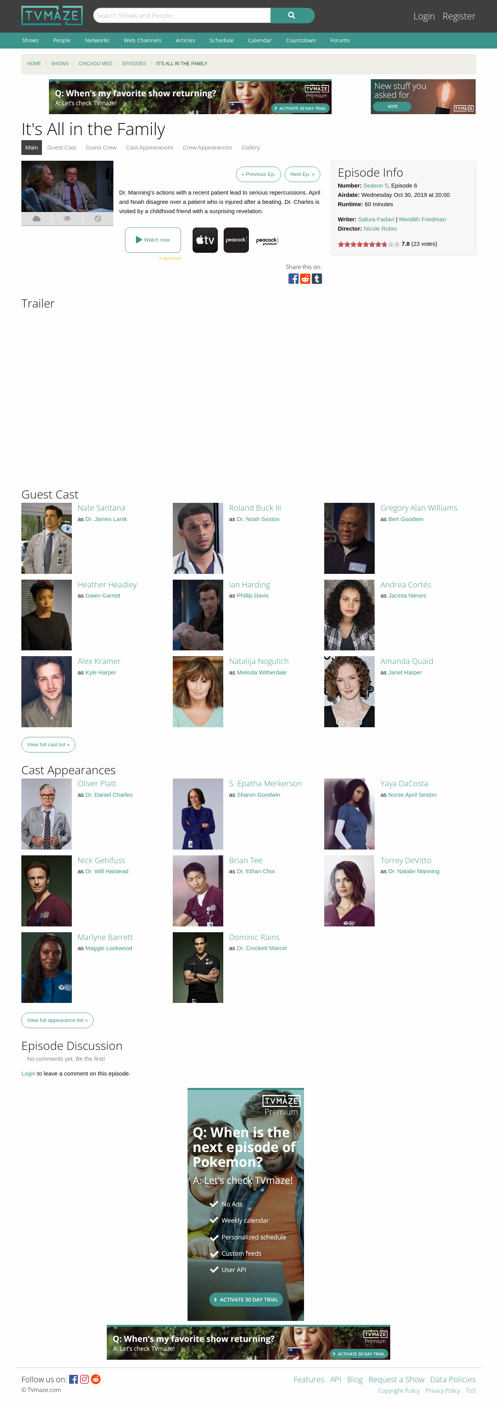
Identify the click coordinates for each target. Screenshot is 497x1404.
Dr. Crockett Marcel (262, 948)
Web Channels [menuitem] (143, 40)
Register (459, 16)
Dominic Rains (254, 937)
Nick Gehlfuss (101, 860)
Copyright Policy (399, 1391)
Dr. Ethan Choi (256, 871)
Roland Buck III (255, 507)
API (335, 1380)
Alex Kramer (99, 661)
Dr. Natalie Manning (414, 871)
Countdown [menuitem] (301, 40)
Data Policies (453, 1380)
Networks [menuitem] (97, 40)
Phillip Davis (253, 595)
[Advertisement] (190, 96)
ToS (471, 1391)
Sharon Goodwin (258, 794)
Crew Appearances (207, 147)
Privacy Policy (443, 1391)
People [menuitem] (62, 40)
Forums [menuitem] (340, 40)
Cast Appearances (150, 147)
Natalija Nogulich (259, 661)
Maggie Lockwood (108, 948)
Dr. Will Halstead (107, 871)
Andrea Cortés (406, 584)
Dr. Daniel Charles (109, 794)
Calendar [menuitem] (260, 40)
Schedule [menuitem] (222, 40)
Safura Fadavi (376, 219)
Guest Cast (61, 147)
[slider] (369, 244)
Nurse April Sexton (412, 794)
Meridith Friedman (422, 219)
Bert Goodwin (406, 519)
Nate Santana (101, 507)
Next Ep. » (302, 174)
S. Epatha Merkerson (265, 783)
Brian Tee (245, 860)
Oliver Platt (97, 783)
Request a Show (396, 1380)
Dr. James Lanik (106, 519)
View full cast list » (48, 744)
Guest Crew (101, 147)
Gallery (251, 147)
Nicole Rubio (380, 228)
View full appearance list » (57, 1020)
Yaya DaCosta (404, 783)
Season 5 (375, 185)
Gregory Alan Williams (419, 507)
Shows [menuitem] (30, 40)
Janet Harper (405, 672)
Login (424, 16)
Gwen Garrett (102, 595)
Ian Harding (249, 584)
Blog (355, 1380)
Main (31, 147)
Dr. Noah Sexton (258, 519)
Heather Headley (107, 584)
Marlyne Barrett (105, 937)
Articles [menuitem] (185, 40)
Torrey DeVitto (406, 860)
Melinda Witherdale (262, 672)
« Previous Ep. (259, 174)
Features (309, 1380)
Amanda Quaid (407, 661)
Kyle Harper (100, 672)
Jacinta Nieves (407, 595)
